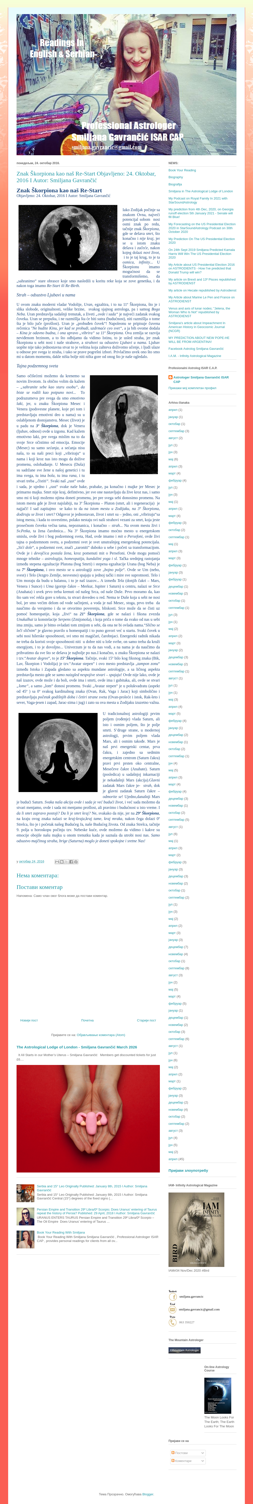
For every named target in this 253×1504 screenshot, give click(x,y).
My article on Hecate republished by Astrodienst (202, 290)
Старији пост (146, 1020)
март (172, 473)
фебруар (175, 480)
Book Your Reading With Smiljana (61, 1232)
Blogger (147, 1494)
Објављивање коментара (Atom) (101, 1035)
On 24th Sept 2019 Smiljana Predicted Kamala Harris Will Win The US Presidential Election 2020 (202, 253)
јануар (173, 417)
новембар (176, 593)
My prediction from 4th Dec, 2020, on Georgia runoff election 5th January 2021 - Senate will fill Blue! (201, 213)
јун (171, 452)
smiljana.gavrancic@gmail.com (199, 1309)
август (173, 438)
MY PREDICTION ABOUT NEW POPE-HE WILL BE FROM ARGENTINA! (199, 340)
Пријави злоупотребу (188, 1170)
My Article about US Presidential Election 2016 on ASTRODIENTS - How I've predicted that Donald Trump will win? (202, 268)
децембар (176, 586)
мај (171, 459)
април (173, 410)
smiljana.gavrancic (191, 1296)
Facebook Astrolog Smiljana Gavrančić (196, 349)
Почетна (87, 1020)
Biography (176, 177)
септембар (176, 431)
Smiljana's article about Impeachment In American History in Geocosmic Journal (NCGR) (197, 326)
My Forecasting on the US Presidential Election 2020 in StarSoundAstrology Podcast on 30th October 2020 (202, 228)
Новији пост (29, 1020)
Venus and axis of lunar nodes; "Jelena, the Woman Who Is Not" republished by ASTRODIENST (199, 312)
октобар (174, 424)
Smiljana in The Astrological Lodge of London (201, 191)
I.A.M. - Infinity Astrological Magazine (195, 356)
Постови (179, 1453)
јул (171, 445)
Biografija (175, 184)
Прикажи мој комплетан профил (192, 388)
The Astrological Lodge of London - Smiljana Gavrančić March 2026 (77, 1047)
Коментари (181, 1461)
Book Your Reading (182, 170)
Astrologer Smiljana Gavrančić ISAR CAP (201, 380)
